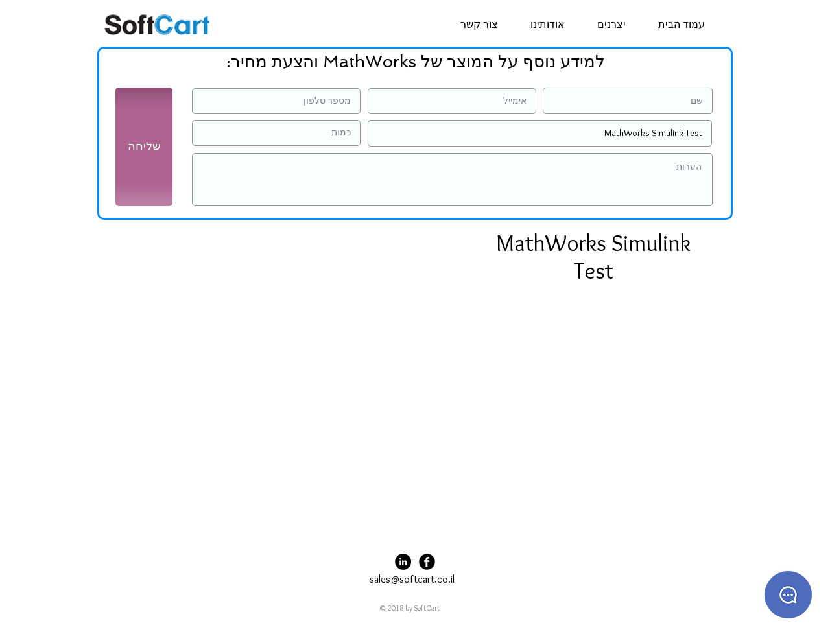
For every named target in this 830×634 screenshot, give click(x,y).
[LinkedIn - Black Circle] (403, 562)
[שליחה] (143, 147)
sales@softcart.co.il (412, 579)
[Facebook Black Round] (427, 562)
